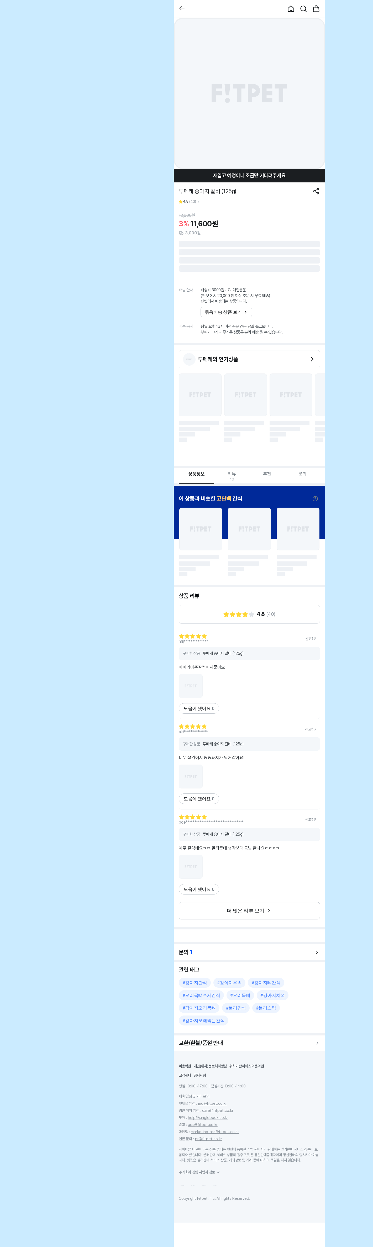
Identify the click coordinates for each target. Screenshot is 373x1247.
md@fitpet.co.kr (212, 1103)
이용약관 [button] (185, 1066)
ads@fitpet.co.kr (203, 1124)
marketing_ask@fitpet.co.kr (215, 1131)
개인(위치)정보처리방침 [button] (210, 1066)
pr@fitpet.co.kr (208, 1138)
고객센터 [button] (185, 1075)
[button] (182, 9)
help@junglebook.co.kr (208, 1117)
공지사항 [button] (200, 1075)
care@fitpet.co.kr (217, 1110)
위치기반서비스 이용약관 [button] (246, 1066)
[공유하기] (316, 191)
